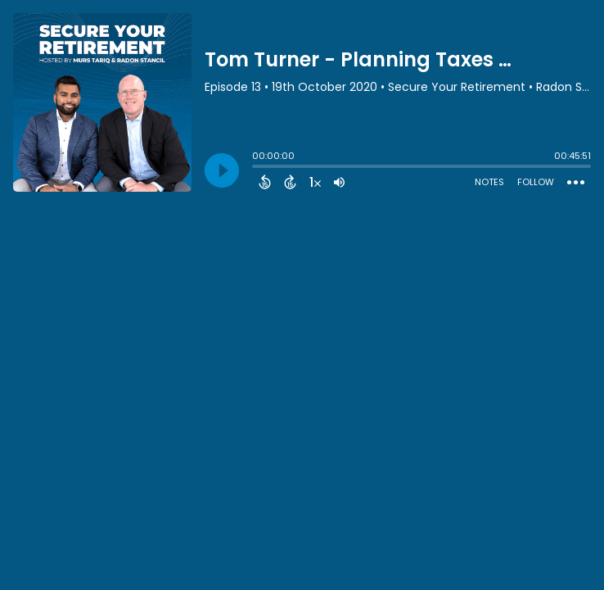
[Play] (222, 170)
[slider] (256, 168)
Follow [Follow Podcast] (535, 181)
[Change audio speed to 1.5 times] (315, 182)
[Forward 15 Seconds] (290, 182)
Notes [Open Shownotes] (489, 181)
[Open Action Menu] (576, 183)
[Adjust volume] (339, 182)
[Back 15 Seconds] (264, 182)
